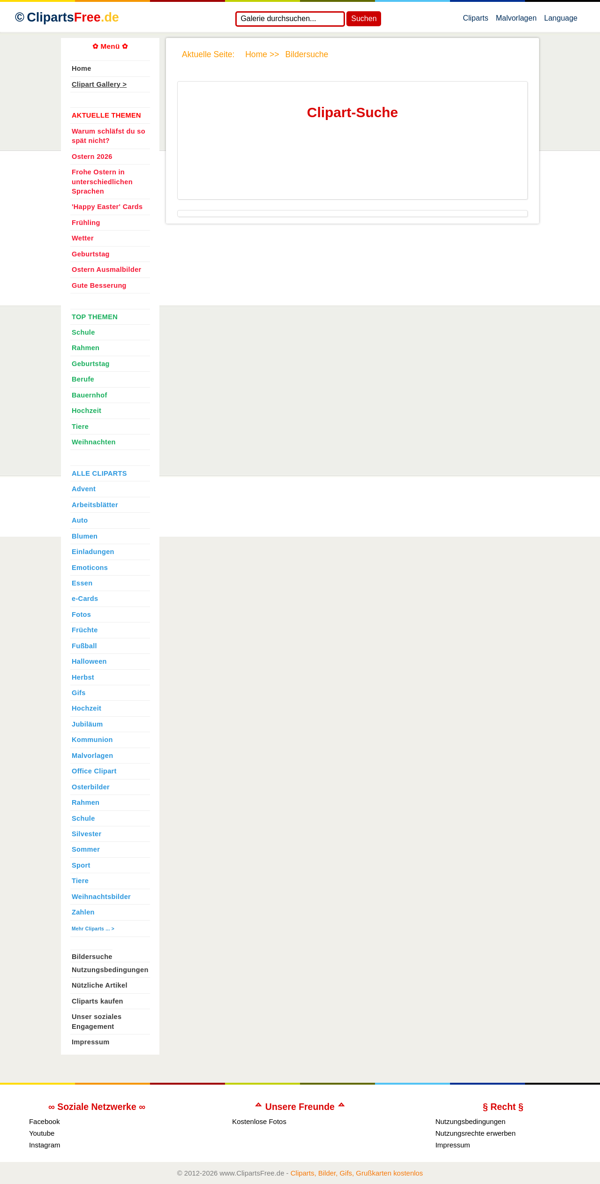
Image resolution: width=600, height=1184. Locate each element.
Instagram (44, 1145)
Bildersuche (92, 956)
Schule (83, 332)
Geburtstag (91, 254)
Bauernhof (89, 395)
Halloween (89, 661)
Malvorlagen (516, 20)
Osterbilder (91, 787)
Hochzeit (86, 410)
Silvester (86, 834)
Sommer (86, 849)
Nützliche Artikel (100, 985)
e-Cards (85, 598)
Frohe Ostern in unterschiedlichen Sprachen (102, 181)
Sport (81, 865)
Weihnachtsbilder (101, 896)
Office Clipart (94, 771)
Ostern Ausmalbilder (107, 269)
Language (561, 20)
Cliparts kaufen (97, 1001)
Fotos (81, 614)
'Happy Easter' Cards (107, 206)
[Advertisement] (350, 168)
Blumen (85, 536)
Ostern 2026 (92, 156)
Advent (84, 489)
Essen (82, 583)
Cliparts (475, 20)
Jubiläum (87, 724)
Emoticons (90, 567)
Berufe (83, 379)
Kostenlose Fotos (259, 1121)
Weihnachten (94, 442)
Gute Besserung (99, 285)
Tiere (80, 426)
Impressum (91, 1042)
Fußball (84, 646)
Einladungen (93, 551)
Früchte (85, 630)
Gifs (79, 693)
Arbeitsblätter (95, 505)
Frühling (86, 222)
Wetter (83, 238)
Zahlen (83, 912)
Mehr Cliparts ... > (93, 928)
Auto (80, 520)
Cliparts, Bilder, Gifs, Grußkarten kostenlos (357, 1173)
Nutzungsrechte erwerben (475, 1133)
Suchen (363, 18)
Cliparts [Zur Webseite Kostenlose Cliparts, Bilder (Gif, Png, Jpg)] (73, 17)
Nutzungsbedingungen (110, 970)
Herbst (83, 677)
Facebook (44, 1121)
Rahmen (85, 348)
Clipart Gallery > (99, 84)
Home (81, 68)
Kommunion (92, 739)
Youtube (41, 1133)
